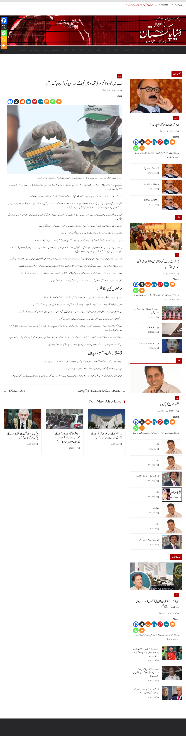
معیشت (116, 50)
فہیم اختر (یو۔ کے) (161, 411)
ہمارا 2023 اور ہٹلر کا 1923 (151, 200)
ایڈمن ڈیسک (105, 90)
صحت (90, 50)
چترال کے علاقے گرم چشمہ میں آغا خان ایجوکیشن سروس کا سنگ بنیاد (158, 264)
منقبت (157, 460)
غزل (158, 444)
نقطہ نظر (23, 50)
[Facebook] (10, 101)
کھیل (107, 50)
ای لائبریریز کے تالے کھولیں (14, 391)
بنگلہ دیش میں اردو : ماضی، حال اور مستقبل (149, 540)
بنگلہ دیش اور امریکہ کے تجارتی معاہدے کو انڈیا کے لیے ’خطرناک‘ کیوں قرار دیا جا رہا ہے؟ (146, 691)
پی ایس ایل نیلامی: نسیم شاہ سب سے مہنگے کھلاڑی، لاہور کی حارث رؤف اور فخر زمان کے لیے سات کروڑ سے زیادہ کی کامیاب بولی (145, 652)
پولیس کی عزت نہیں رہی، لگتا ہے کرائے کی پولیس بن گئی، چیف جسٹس (22, 436)
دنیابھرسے (144, 50)
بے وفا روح (156, 508)
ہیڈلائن (163, 50)
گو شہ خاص (176, 118)
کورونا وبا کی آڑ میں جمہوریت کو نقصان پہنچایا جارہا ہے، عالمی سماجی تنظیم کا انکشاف (101, 391)
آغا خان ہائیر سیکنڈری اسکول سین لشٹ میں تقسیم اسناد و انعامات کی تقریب (146, 311)
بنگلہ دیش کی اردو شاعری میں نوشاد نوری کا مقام (147, 476)
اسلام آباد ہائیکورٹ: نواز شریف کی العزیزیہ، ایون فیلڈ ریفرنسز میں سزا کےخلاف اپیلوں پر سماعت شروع (67, 438)
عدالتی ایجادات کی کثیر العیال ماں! (164, 125)
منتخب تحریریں (126, 50)
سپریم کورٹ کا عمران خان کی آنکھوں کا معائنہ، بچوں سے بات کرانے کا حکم (144, 4)
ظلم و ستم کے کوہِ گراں (169, 404)
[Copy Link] (4, 39)
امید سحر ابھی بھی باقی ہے (153, 327)
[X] (16, 101)
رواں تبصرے (55, 50)
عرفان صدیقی (163, 131)
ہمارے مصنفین (34, 50)
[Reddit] (22, 101)
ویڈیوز (45, 50)
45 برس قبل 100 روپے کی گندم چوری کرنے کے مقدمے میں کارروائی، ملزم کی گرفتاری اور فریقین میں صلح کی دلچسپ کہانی (146, 673)
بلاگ (65, 50)
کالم (136, 50)
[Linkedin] (28, 101)
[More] (59, 101)
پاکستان (154, 50)
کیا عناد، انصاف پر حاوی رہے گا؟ (151, 184)
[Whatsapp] (53, 101)
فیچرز (73, 50)
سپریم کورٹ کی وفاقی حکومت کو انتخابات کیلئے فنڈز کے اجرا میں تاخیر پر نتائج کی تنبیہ (106, 436)
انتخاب (163, 273)
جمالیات (99, 50)
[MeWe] (40, 101)
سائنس (82, 50)
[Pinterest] (34, 101)
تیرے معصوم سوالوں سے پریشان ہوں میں (148, 343)
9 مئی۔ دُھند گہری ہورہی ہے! (151, 168)
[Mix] (46, 101)
